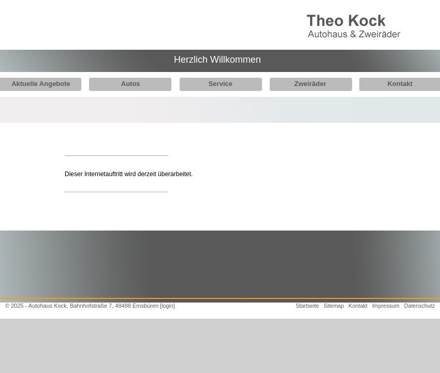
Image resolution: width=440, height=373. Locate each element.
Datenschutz (419, 306)
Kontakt (389, 84)
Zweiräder (301, 84)
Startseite (307, 306)
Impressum (386, 306)
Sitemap (334, 306)
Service (214, 84)
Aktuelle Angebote (40, 84)
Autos (127, 84)
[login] (167, 306)
